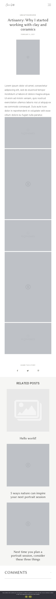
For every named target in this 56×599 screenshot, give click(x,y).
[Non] (54, 595)
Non (30, 596)
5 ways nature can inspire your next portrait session (28, 471)
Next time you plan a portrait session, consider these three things (28, 532)
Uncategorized (28, 15)
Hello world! (28, 414)
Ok (26, 596)
